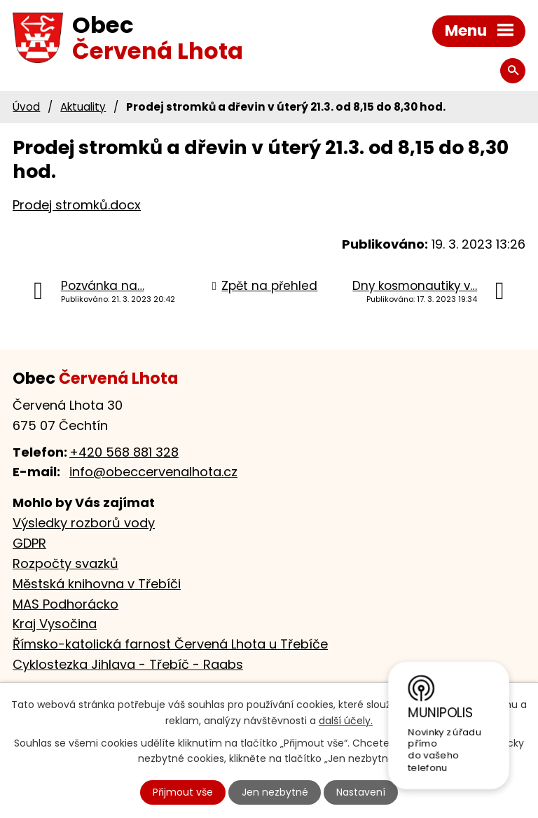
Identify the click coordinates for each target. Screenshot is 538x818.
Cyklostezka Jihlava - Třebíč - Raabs (128, 664)
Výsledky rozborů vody (84, 523)
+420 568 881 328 (124, 452)
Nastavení (360, 792)
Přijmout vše (183, 792)
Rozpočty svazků (65, 563)
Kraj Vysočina (55, 623)
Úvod (26, 106)
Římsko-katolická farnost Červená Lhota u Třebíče (170, 644)
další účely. (346, 721)
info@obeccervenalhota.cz (153, 471)
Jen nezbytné (275, 792)
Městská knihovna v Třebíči (97, 583)
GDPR (29, 543)
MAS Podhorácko (65, 604)
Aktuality (83, 106)
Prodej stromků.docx (77, 205)
